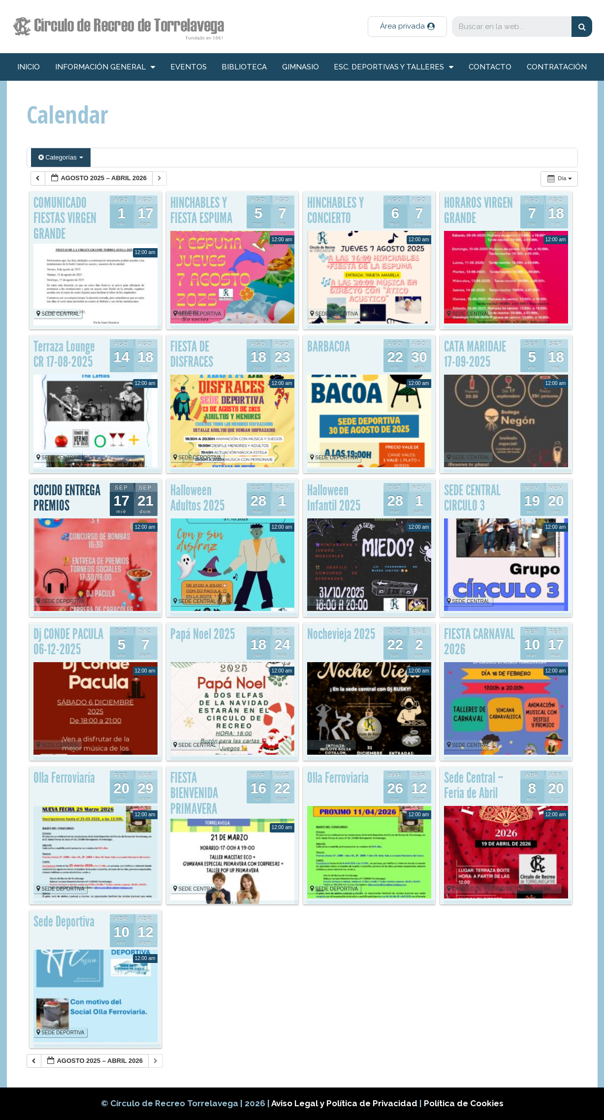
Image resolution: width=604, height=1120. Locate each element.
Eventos (188, 67)
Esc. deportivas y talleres (393, 67)
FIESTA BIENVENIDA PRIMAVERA (194, 793)
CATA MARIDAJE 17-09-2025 (475, 354)
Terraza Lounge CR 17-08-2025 (64, 354)
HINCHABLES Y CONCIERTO (335, 210)
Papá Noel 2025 (202, 634)
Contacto (490, 67)
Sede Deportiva (64, 921)
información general (105, 67)
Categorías (61, 157)
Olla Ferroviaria (338, 778)
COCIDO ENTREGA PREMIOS (66, 498)
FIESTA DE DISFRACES (191, 354)
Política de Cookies (464, 1103)
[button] (407, 26)
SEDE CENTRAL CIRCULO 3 (472, 498)
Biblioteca (244, 67)
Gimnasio (300, 67)
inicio (28, 67)
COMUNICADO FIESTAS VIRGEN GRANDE (64, 218)
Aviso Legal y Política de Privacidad (345, 1103)
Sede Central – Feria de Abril (474, 785)
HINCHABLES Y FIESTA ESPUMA (201, 210)
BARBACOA (328, 346)
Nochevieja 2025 (341, 634)
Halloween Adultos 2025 (197, 498)
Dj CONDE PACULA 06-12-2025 (68, 642)
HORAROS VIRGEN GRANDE (478, 210)
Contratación (557, 67)
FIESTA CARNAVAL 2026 (479, 642)
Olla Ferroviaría (64, 778)
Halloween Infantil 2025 (333, 498)
